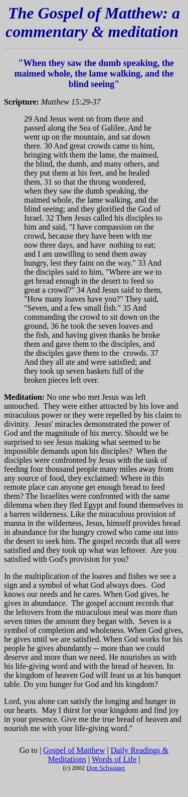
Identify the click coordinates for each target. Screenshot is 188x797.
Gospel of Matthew (74, 750)
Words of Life (114, 759)
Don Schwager (106, 767)
